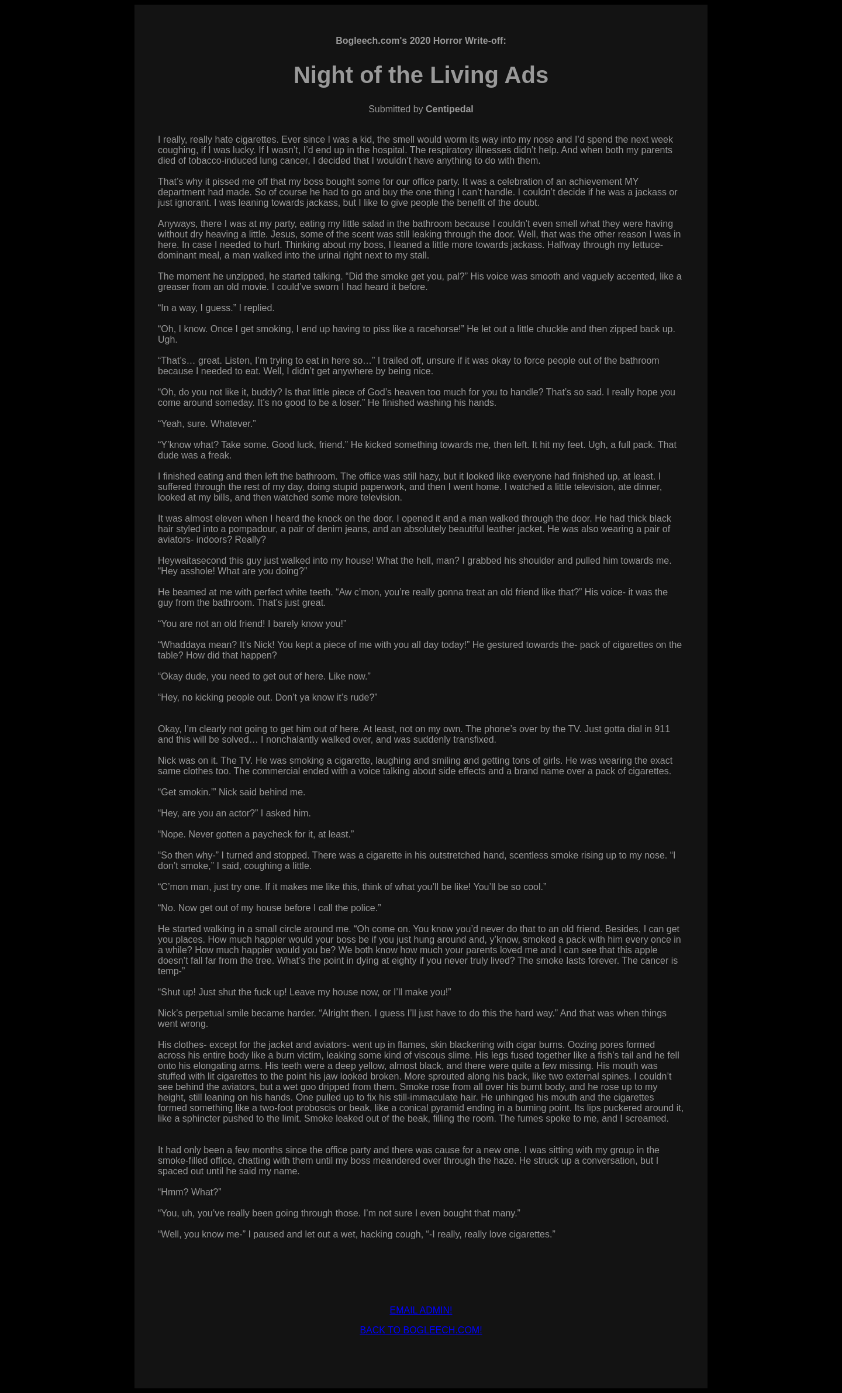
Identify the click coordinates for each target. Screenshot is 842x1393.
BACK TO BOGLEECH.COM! (421, 1330)
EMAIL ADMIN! (421, 1310)
